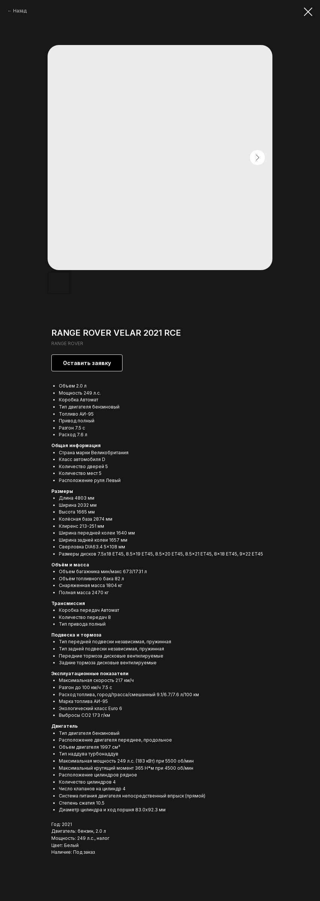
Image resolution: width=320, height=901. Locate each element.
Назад (20, 11)
